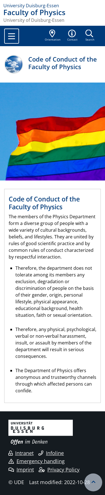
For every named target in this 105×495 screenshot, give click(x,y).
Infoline (51, 453)
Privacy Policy (59, 469)
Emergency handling (36, 461)
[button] (72, 36)
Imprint (21, 469)
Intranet (21, 453)
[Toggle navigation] (11, 36)
